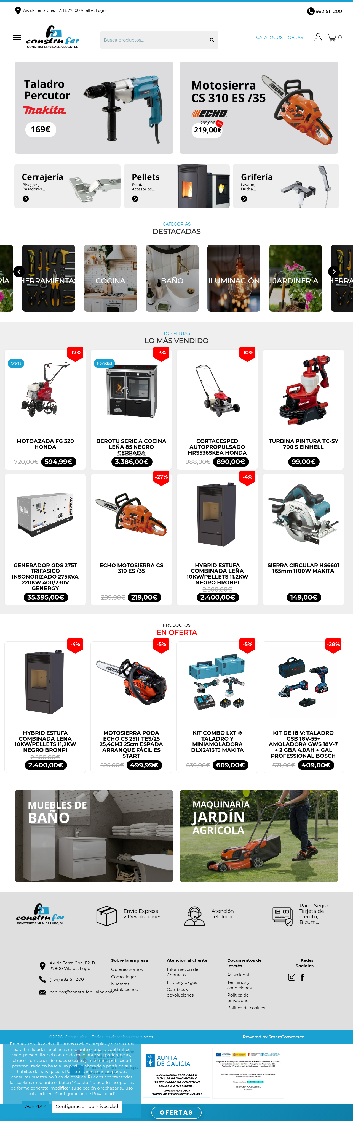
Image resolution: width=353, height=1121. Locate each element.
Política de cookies (246, 1007)
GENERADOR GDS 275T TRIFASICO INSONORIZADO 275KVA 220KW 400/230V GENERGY (45, 577)
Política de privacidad (238, 997)
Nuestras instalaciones (124, 986)
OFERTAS (176, 1112)
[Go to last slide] (19, 271)
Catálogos (269, 37)
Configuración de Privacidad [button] (87, 1106)
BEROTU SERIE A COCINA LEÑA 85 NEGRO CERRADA (131, 446)
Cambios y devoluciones (180, 992)
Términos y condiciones (239, 985)
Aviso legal (238, 974)
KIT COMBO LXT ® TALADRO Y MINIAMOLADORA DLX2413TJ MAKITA (217, 741)
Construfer (62, 38)
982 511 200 (329, 11)
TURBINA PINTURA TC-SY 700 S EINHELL (303, 444)
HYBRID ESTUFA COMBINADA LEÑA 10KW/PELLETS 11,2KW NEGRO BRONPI (217, 574)
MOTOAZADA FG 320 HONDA (45, 444)
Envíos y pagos (182, 982)
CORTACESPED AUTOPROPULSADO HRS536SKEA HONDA (217, 446)
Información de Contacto (182, 972)
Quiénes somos (127, 969)
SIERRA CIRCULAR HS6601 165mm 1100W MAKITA (303, 568)
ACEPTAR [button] (35, 1106)
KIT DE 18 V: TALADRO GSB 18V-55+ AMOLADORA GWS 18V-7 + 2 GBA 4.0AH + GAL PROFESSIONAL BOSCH (303, 744)
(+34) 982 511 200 (67, 979)
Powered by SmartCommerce (273, 1037)
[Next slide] (334, 271)
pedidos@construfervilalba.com (82, 992)
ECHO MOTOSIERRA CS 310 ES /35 (131, 568)
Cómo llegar (123, 976)
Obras (295, 37)
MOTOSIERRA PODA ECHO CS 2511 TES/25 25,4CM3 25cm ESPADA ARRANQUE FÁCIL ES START (131, 744)
